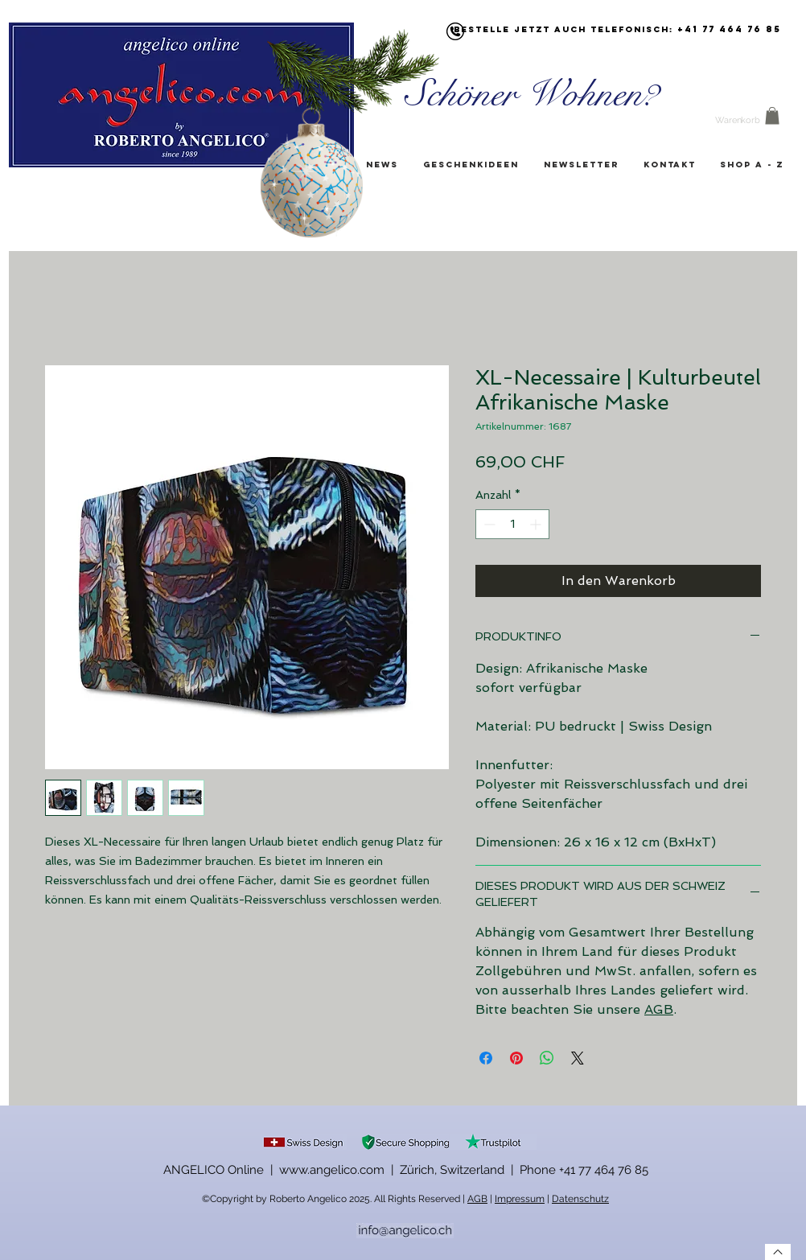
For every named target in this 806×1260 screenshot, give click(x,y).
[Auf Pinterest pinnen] (516, 1058)
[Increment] (537, 524)
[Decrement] (488, 524)
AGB (658, 1009)
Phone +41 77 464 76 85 (584, 1170)
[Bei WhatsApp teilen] (547, 1058)
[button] (772, 116)
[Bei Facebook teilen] (486, 1058)
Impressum (520, 1198)
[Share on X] (577, 1058)
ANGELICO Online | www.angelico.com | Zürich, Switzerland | (341, 1170)
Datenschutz (580, 1198)
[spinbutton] (512, 524)
